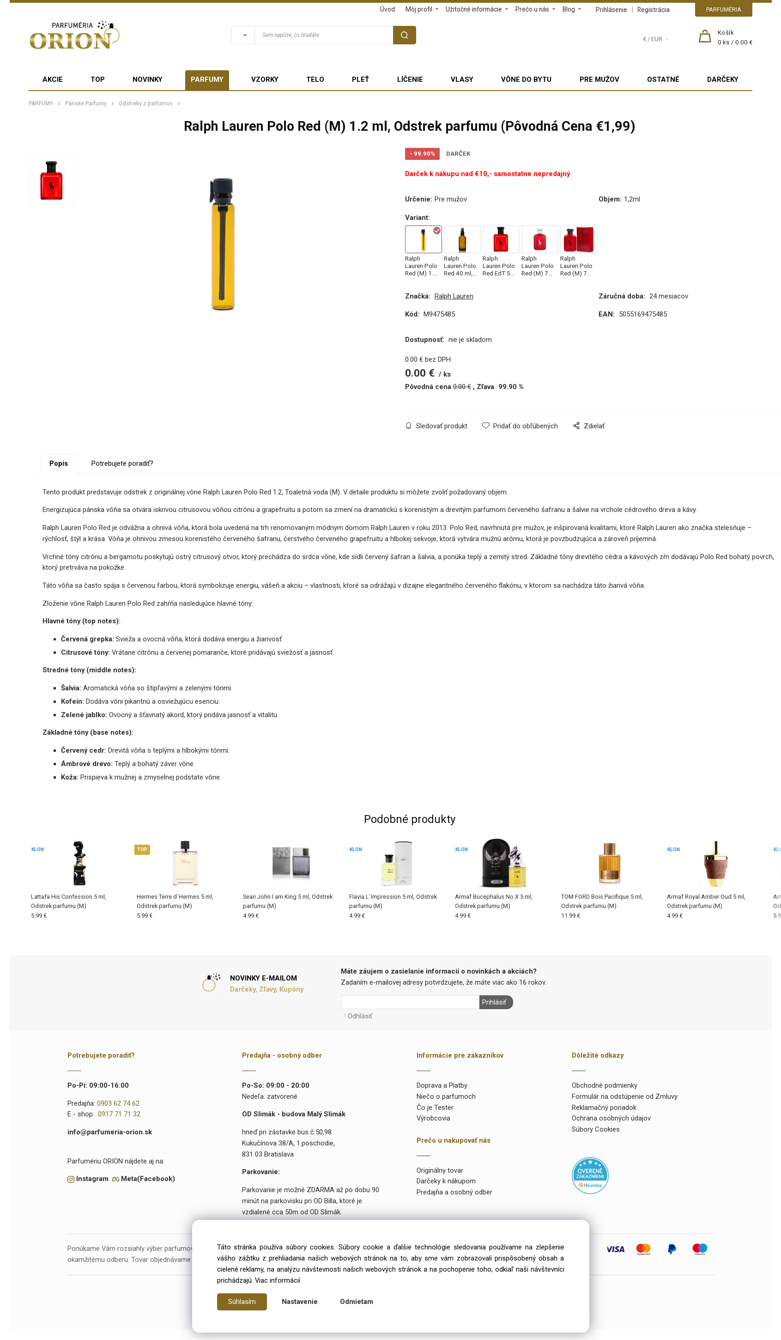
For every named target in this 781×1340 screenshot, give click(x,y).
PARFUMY (207, 79)
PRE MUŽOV (599, 79)
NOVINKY (148, 79)
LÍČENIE (410, 79)
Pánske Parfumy (86, 103)
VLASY (462, 79)
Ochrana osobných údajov (611, 1118)
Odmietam (356, 1301)
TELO (315, 79)
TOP (98, 79)
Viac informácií (277, 1280)
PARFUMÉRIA (723, 9)
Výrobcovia (433, 1118)
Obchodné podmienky (604, 1085)
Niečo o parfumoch (446, 1096)
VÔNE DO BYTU (526, 79)
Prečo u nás (532, 9)
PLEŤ (360, 79)
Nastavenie (300, 1301)
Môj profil (419, 9)
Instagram (92, 1178)
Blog (569, 9)
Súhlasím (242, 1301)
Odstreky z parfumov (146, 103)
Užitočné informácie (474, 9)
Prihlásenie (611, 9)
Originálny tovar (440, 1170)
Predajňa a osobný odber (454, 1192)
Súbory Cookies (596, 1129)
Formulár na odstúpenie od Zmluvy (625, 1096)
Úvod (387, 9)
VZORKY (264, 79)
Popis (58, 463)
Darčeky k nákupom (446, 1180)
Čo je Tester (435, 1106)
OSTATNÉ (663, 79)
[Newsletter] (410, 1002)
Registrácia (653, 9)
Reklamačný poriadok (604, 1106)
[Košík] (735, 38)
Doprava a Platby (442, 1085)
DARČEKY (723, 79)
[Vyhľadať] (242, 35)
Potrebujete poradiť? (122, 463)
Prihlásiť (494, 1002)
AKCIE (52, 79)
